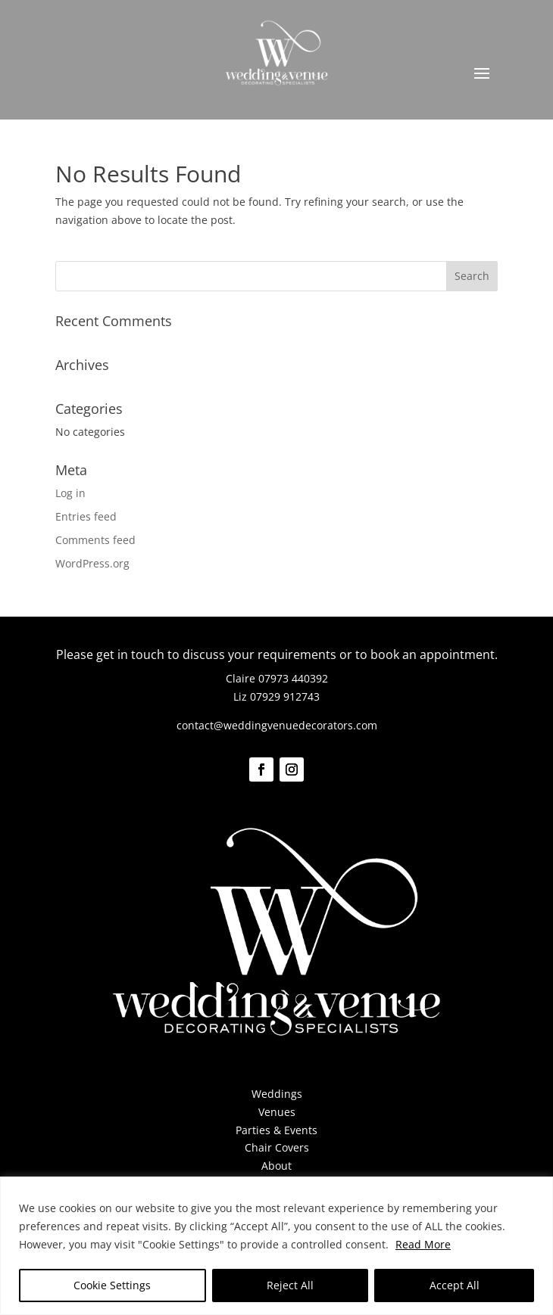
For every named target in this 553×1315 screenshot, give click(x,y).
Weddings (277, 1094)
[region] (276, 1246)
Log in (70, 493)
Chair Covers (277, 1147)
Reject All (290, 1285)
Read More (423, 1244)
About (276, 1165)
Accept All (455, 1285)
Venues (276, 1112)
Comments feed (95, 540)
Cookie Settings (112, 1285)
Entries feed (86, 516)
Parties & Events (276, 1130)
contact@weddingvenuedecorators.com (277, 725)
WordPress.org (92, 563)
